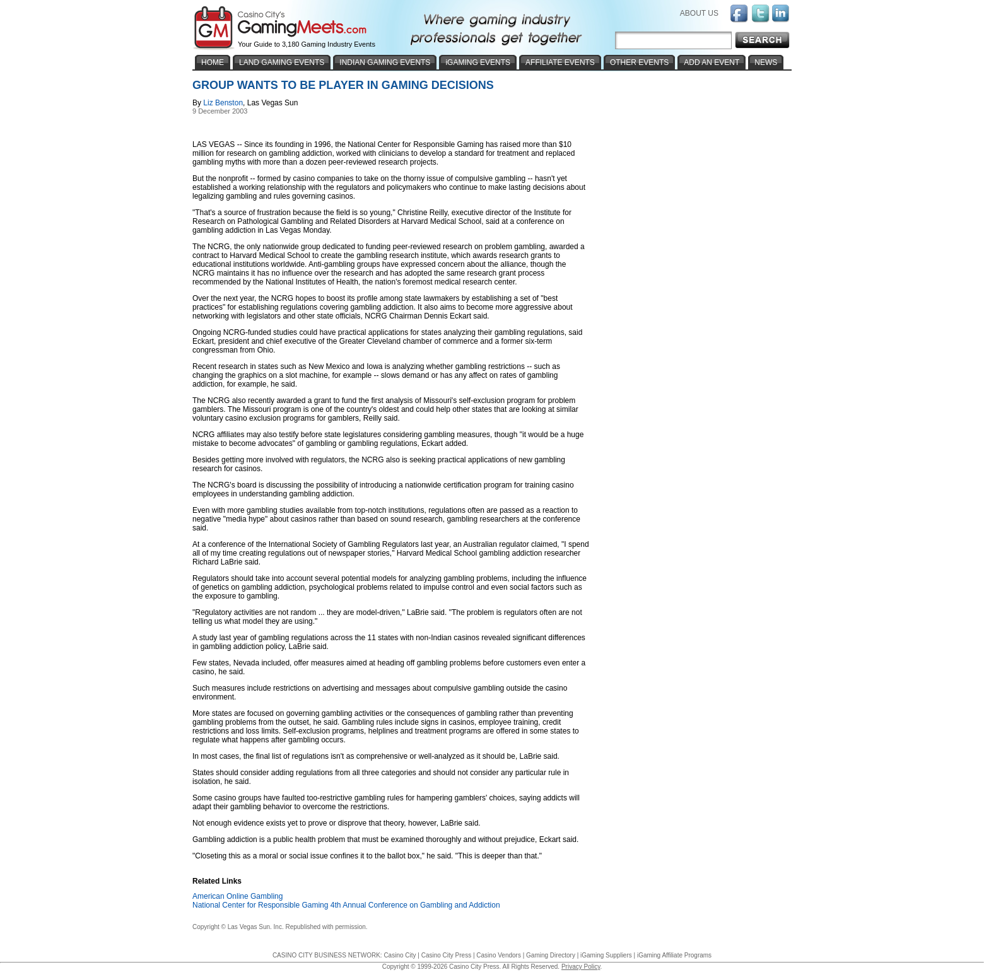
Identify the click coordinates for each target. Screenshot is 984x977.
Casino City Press (446, 955)
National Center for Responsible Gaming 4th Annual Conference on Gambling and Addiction (346, 905)
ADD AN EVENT (711, 62)
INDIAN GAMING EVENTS (384, 62)
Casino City (400, 955)
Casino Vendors (498, 955)
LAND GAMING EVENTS (281, 62)
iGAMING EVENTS (477, 62)
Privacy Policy (580, 966)
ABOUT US (699, 13)
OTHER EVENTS (639, 62)
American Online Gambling (237, 896)
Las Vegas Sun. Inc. (256, 926)
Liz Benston (223, 102)
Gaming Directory (550, 955)
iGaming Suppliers (606, 955)
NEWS (765, 62)
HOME (212, 62)
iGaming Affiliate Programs (674, 955)
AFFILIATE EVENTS (560, 62)
